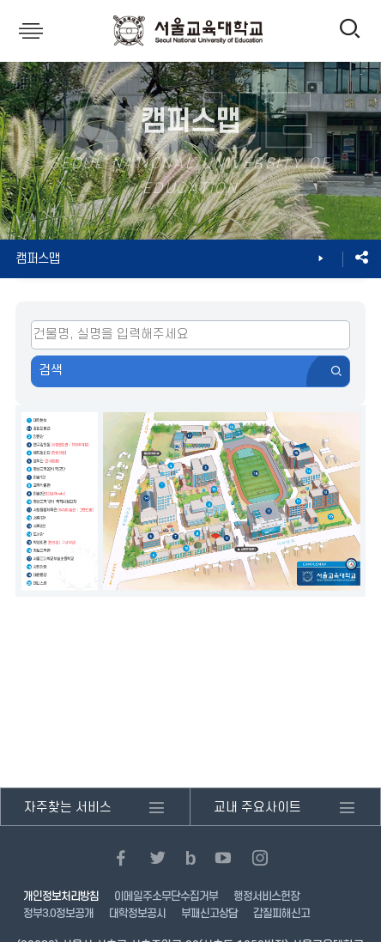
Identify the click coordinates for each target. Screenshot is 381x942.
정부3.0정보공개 (58, 914)
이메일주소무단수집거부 (166, 896)
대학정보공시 (137, 914)
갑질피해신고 (281, 914)
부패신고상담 (209, 914)
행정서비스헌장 (266, 896)
